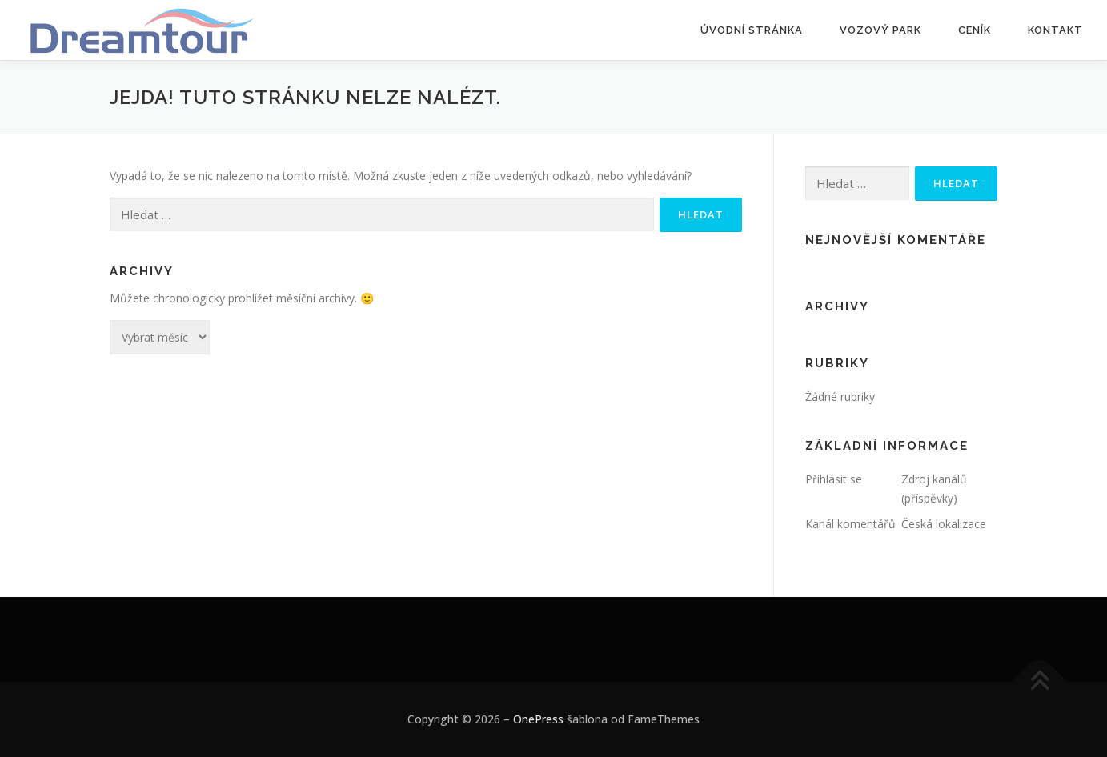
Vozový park (880, 30)
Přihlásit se (833, 479)
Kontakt (1055, 30)
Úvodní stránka (751, 30)
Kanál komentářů (850, 523)
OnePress (538, 719)
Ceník (974, 30)
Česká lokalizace (943, 523)
